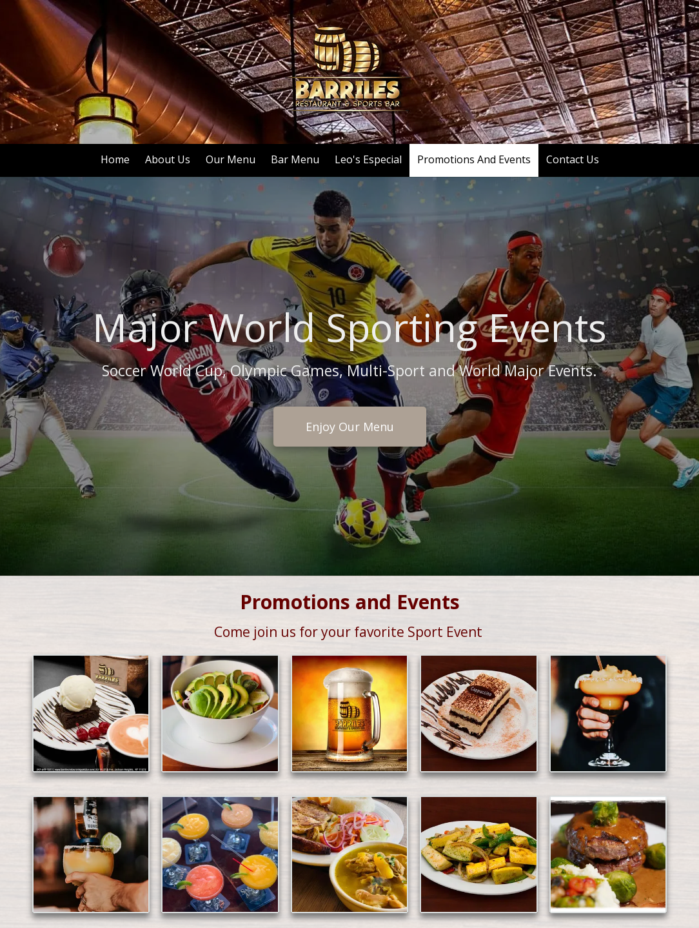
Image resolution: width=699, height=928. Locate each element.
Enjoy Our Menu (349, 425)
